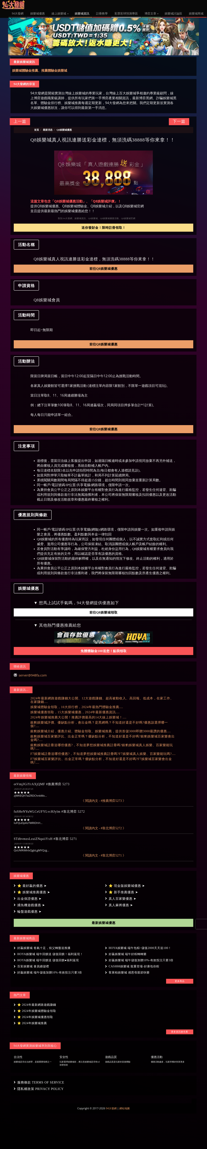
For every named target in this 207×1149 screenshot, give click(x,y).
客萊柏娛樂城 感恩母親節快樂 (129, 972)
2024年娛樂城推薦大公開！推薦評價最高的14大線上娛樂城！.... (78, 717)
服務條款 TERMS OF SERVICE (40, 1082)
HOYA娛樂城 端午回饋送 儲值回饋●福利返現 (48, 960)
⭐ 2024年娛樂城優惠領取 (35, 1017)
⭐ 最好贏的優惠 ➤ (32, 885)
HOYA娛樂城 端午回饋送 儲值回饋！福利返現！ (50, 954)
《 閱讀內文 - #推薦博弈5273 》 (103, 800)
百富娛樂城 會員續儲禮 (33, 966)
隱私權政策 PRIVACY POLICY (40, 1089)
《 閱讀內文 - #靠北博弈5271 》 (103, 855)
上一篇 (20, 121)
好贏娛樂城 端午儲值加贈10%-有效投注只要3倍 (141, 960)
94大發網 (111, 1108)
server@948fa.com (33, 675)
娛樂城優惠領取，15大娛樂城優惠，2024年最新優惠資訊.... (75, 712)
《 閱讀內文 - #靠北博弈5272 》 (103, 828)
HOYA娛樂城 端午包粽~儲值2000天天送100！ (140, 948)
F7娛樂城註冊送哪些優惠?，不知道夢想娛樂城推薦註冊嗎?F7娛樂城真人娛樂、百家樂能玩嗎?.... (103, 754)
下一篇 (179, 121)
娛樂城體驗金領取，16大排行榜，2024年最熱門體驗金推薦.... (76, 707)
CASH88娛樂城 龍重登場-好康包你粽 (134, 966)
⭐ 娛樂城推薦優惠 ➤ (33, 892)
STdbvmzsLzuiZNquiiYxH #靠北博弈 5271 (45, 839)
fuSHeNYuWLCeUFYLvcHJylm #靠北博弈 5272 (49, 811)
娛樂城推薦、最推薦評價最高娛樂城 (38, 70)
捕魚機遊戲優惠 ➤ (31, 905)
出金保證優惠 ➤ (29, 898)
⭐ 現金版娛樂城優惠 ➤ (127, 885)
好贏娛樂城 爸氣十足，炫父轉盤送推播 (44, 948)
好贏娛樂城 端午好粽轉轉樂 (128, 954)
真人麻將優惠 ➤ (121, 905)
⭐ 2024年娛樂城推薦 (32, 1023)
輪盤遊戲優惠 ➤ (29, 911)
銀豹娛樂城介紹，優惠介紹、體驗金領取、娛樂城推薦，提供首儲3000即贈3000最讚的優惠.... (100, 731)
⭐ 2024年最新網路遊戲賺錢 (36, 1004)
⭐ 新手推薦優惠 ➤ (123, 892)
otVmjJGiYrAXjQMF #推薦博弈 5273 (42, 784)
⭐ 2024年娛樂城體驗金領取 (36, 1011)
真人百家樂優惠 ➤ (122, 898)
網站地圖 (124, 1108)
